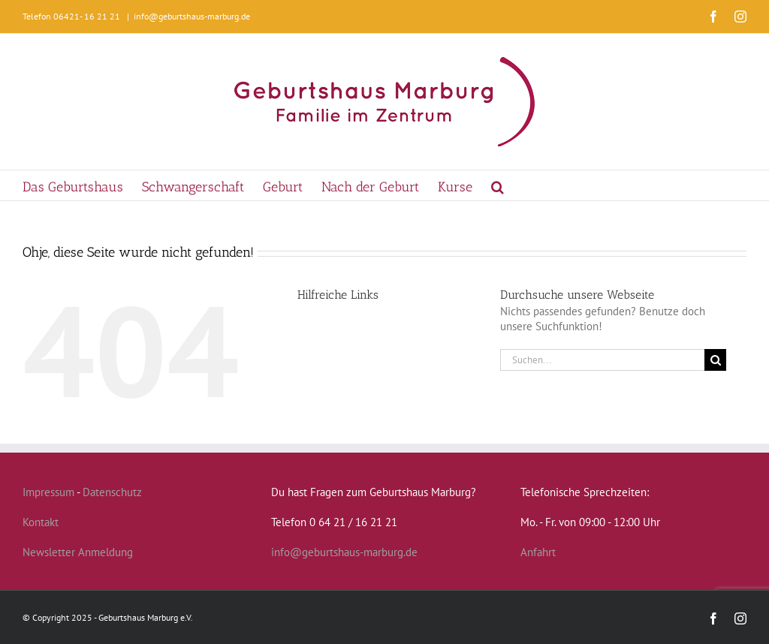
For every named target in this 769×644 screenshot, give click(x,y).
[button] (497, 185)
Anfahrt (538, 552)
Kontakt (41, 522)
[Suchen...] (602, 360)
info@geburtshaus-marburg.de (192, 16)
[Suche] (715, 360)
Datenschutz (112, 492)
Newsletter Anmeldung (78, 552)
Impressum (48, 492)
